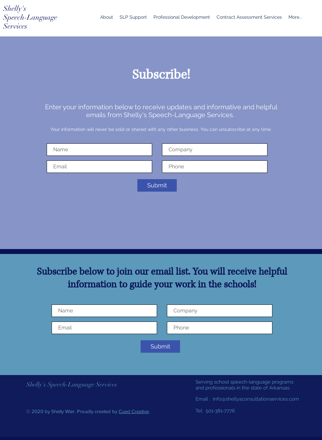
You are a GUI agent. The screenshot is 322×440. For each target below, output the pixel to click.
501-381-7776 (220, 411)
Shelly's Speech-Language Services (71, 384)
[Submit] (157, 185)
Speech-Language (30, 17)
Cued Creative (134, 411)
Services (15, 26)
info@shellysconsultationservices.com (256, 399)
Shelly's (14, 8)
